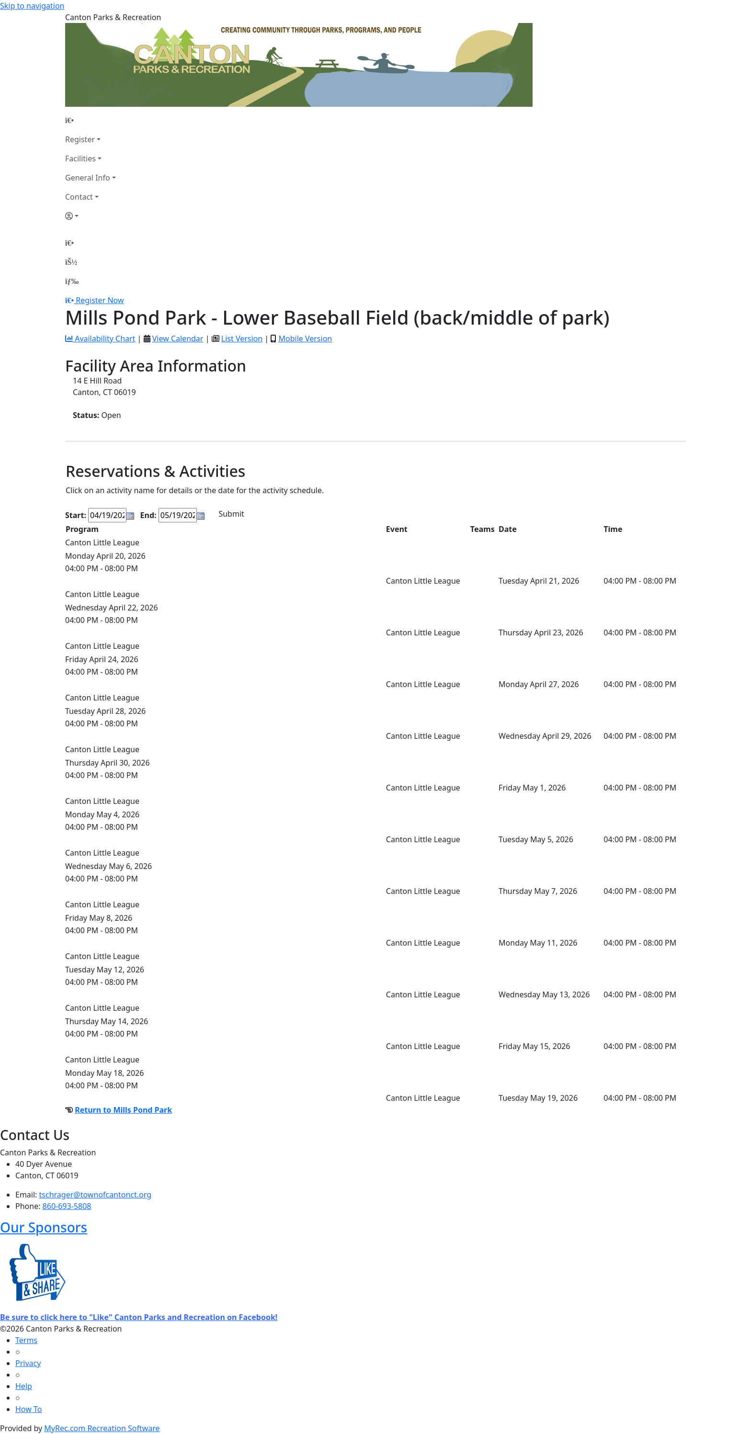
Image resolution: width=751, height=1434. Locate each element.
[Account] (90, 216)
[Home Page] (90, 120)
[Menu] (72, 281)
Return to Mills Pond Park (123, 1110)
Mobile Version (305, 338)
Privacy (28, 1363)
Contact (79, 197)
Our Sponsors (43, 1227)
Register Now (100, 300)
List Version (241, 338)
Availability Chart (100, 338)
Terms (26, 1340)
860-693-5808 (67, 1206)
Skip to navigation (32, 5)
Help (23, 1386)
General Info (87, 177)
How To (28, 1409)
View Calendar (178, 338)
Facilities (80, 158)
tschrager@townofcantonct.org (95, 1194)
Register (80, 139)
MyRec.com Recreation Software (101, 1428)
